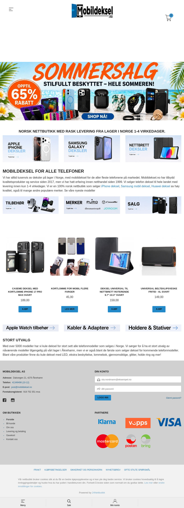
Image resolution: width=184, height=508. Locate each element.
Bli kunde (10, 423)
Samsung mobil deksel (135, 186)
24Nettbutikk (98, 492)
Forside (10, 419)
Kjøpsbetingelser (56, 469)
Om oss (10, 427)
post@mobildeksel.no (21, 387)
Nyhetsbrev (113, 469)
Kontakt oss (12, 439)
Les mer (148, 482)
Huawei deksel (160, 186)
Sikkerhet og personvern (86, 469)
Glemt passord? (173, 398)
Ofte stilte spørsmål (137, 469)
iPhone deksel (110, 186)
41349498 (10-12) (20, 382)
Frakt (37, 469)
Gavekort (10, 435)
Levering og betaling (16, 431)
